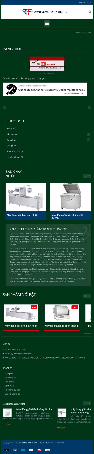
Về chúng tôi (12, 134)
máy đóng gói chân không (76, 279)
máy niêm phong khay (19, 281)
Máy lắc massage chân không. (62, 325)
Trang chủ (11, 128)
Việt (88, 3)
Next (85, 176)
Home (77, 33)
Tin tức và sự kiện (15, 151)
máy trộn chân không (37, 281)
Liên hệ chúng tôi (15, 157)
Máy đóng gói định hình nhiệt (22, 215)
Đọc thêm (6, 424)
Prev (89, 176)
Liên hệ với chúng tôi (65, 281)
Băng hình (87, 33)
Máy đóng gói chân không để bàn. (34, 409)
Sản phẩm (11, 140)
